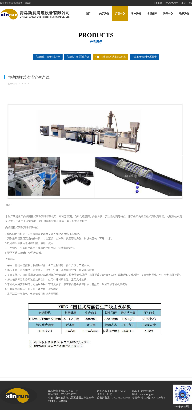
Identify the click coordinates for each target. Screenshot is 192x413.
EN (190, 3)
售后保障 (152, 13)
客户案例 (136, 13)
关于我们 (104, 13)
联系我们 (184, 13)
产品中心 (120, 13)
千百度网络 (62, 401)
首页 (88, 13)
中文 (183, 3)
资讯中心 (168, 13)
